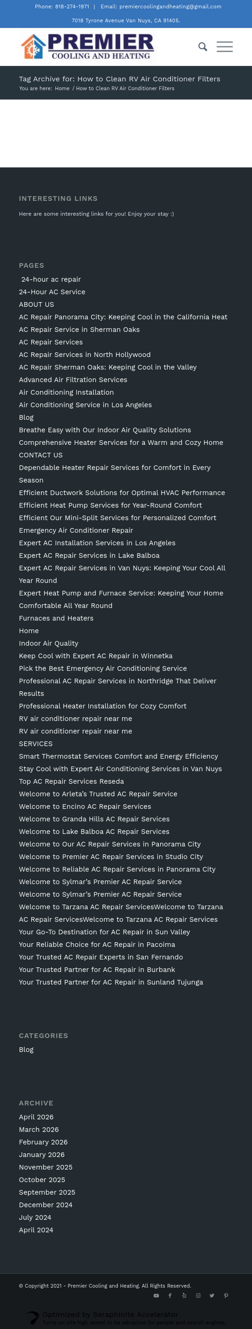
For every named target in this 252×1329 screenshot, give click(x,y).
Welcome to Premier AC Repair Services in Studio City (111, 857)
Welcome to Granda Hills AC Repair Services (94, 819)
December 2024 (46, 1205)
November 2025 (46, 1167)
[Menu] (220, 47)
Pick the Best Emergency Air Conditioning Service (103, 668)
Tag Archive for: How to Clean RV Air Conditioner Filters (120, 78)
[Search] (198, 47)
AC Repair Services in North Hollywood (85, 354)
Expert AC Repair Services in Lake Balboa (89, 555)
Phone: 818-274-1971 (62, 7)
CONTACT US (41, 455)
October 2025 (42, 1180)
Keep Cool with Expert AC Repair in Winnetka (96, 656)
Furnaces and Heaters (56, 618)
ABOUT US (36, 304)
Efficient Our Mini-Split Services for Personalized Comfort (118, 518)
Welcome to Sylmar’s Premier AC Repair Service (100, 882)
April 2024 (36, 1230)
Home (29, 631)
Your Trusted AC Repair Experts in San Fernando (101, 957)
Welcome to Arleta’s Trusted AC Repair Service (98, 794)
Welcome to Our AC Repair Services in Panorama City (110, 844)
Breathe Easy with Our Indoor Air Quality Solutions (105, 430)
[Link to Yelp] (184, 1296)
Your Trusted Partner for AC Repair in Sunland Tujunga (111, 982)
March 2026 (39, 1129)
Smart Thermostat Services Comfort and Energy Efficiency (118, 756)
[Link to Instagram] (198, 1296)
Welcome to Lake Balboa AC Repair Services (94, 831)
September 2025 (47, 1192)
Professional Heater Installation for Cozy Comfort (103, 706)
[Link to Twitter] (212, 1296)
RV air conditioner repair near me (75, 718)
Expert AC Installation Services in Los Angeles (97, 543)
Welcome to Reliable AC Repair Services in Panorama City (117, 869)
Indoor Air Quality (49, 643)
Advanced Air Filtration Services (73, 380)
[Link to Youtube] (156, 1296)
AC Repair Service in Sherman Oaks (79, 329)
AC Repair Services (51, 342)
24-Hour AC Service (52, 292)
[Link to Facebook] (170, 1296)
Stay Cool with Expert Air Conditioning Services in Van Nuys (120, 769)
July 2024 (35, 1217)
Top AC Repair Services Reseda (71, 781)
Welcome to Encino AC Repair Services (85, 806)
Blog (26, 417)
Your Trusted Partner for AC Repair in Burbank (97, 969)
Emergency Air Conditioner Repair (76, 530)
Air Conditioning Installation (66, 392)
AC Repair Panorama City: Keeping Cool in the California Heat (123, 317)
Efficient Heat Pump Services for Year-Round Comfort (110, 505)
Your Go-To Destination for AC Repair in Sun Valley (105, 932)
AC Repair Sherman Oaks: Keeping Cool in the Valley (108, 367)
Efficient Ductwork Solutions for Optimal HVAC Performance (122, 493)
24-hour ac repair (50, 279)
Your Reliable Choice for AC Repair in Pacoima (97, 944)
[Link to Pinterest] (226, 1296)
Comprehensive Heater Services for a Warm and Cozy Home (121, 442)
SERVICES (36, 744)
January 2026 (42, 1154)
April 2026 (36, 1117)
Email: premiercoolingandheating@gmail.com (161, 7)
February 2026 (43, 1142)
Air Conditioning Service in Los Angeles (85, 405)
